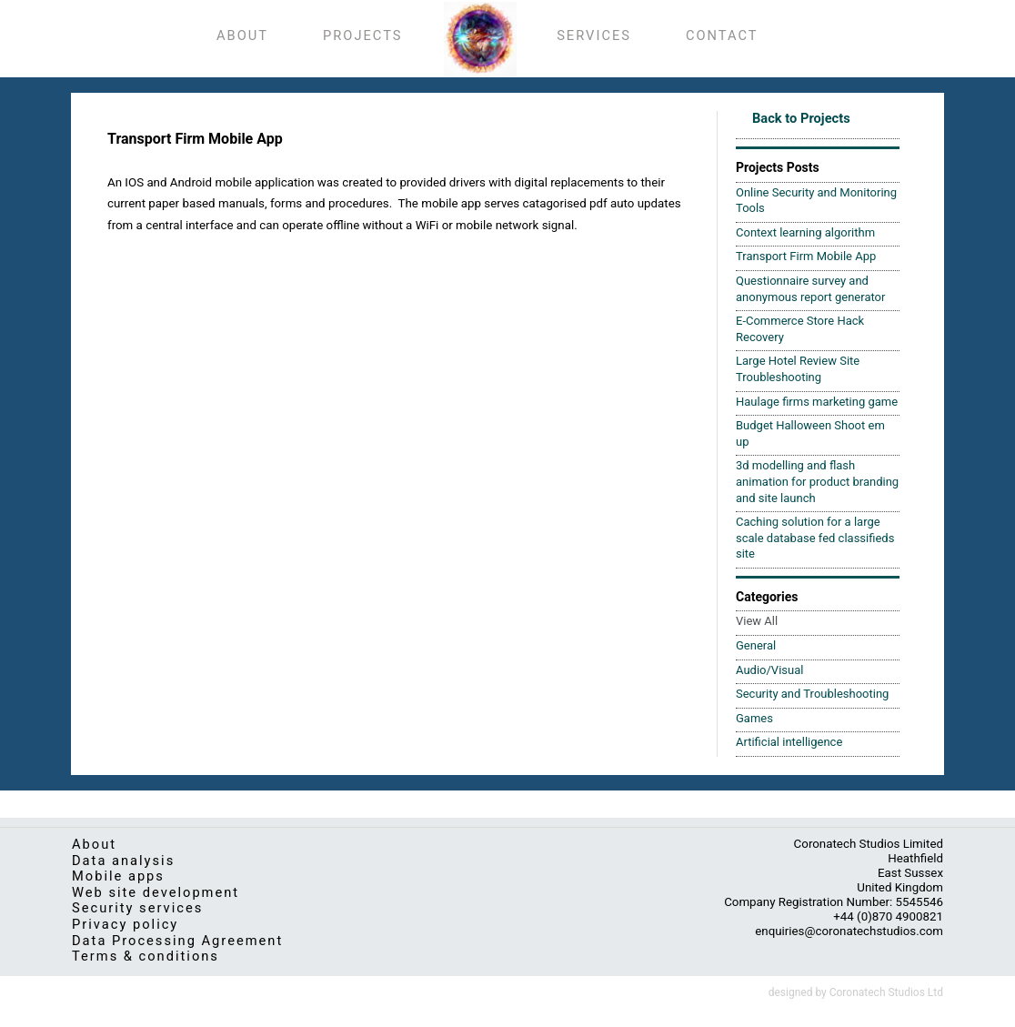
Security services (137, 908)
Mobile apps (118, 876)
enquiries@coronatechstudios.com (849, 931)
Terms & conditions (145, 956)
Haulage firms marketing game (817, 401)
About (94, 844)
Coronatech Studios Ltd (886, 992)
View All (757, 621)
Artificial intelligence (789, 742)
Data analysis (123, 860)
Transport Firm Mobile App (806, 256)
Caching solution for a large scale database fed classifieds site (815, 537)
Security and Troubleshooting (812, 693)
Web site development (155, 892)
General (756, 645)
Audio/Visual (769, 670)
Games (754, 718)
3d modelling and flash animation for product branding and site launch (817, 481)
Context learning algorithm (805, 232)
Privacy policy (125, 924)
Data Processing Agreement (177, 940)
